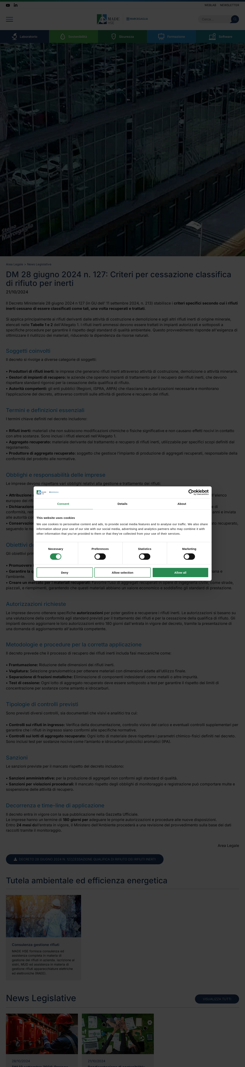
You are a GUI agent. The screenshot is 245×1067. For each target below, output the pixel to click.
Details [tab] (123, 503)
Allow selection (122, 572)
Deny (64, 572)
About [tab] (182, 503)
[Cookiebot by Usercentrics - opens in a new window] (191, 492)
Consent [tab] (63, 503)
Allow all (180, 572)
